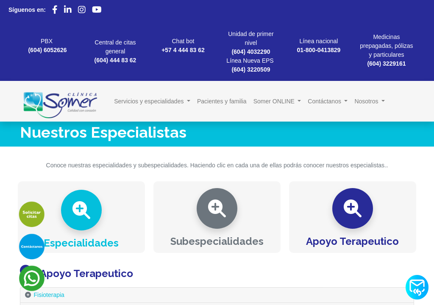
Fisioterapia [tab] (49, 294)
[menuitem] (222, 101)
